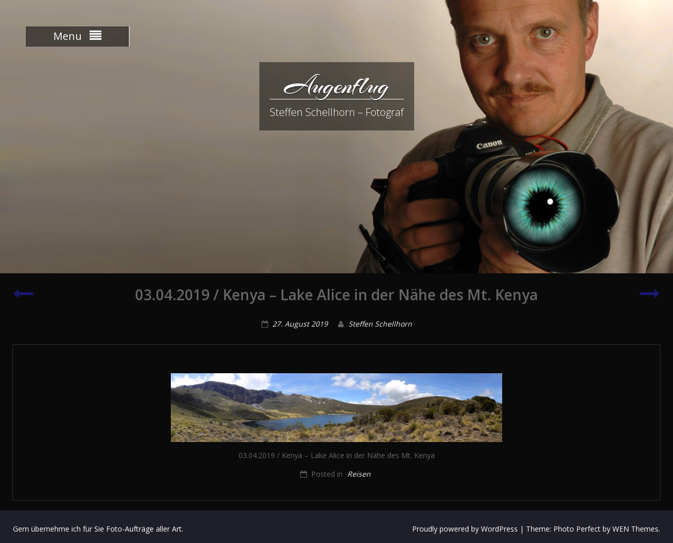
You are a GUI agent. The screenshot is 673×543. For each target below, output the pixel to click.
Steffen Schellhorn (380, 324)
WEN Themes (635, 529)
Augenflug (336, 85)
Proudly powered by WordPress (465, 529)
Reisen (359, 474)
